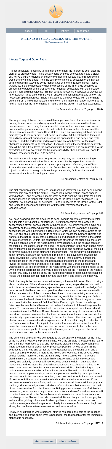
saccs (28, 31)
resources (83, 31)
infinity (65, 31)
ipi (46, 31)
